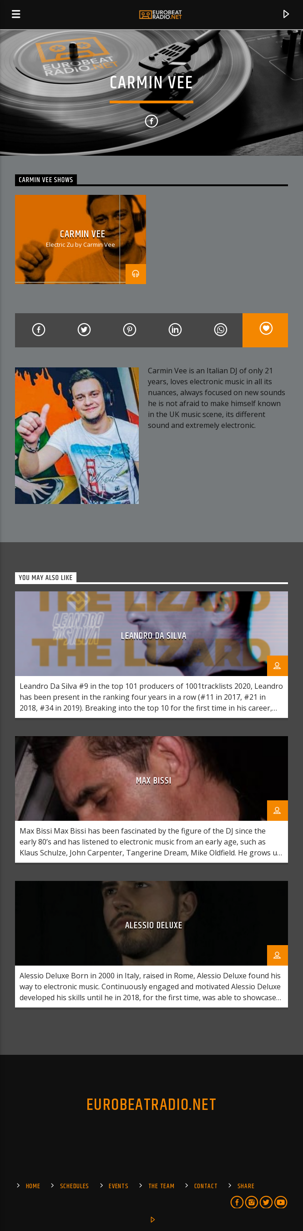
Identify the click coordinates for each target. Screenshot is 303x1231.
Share (246, 1186)
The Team (161, 1186)
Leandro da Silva (154, 636)
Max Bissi (154, 780)
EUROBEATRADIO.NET (151, 1105)
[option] (81, 239)
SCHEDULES (74, 1186)
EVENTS (118, 1186)
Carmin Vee (83, 234)
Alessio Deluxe (154, 925)
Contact (206, 1186)
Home (33, 1186)
